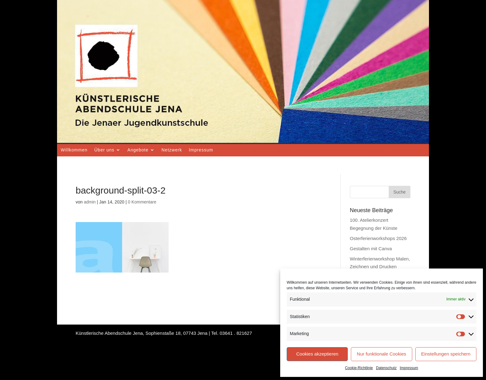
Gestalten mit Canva (371, 248)
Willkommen (74, 149)
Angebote (137, 149)
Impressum (409, 368)
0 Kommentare (142, 201)
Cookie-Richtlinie (359, 368)
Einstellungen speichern (446, 353)
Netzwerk (171, 149)
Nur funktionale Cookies (381, 353)
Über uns (104, 149)
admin (89, 201)
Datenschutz (386, 368)
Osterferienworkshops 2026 (378, 238)
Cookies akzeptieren (317, 353)
